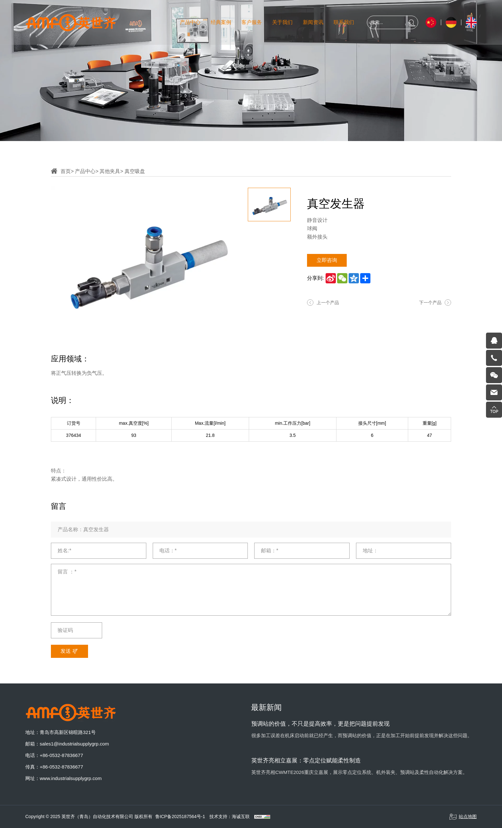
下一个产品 (430, 302)
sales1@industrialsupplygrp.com (74, 743)
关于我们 (282, 22)
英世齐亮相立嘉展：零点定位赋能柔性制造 (306, 760)
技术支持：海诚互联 (229, 816)
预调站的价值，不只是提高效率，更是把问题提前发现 (320, 724)
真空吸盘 (135, 171)
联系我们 (344, 22)
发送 (69, 651)
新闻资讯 (313, 22)
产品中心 (190, 22)
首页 (66, 171)
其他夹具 (110, 171)
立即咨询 (327, 260)
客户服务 (251, 22)
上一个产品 (328, 302)
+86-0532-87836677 (61, 755)
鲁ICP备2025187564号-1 (180, 816)
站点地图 (463, 817)
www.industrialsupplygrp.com (70, 778)
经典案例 (221, 22)
